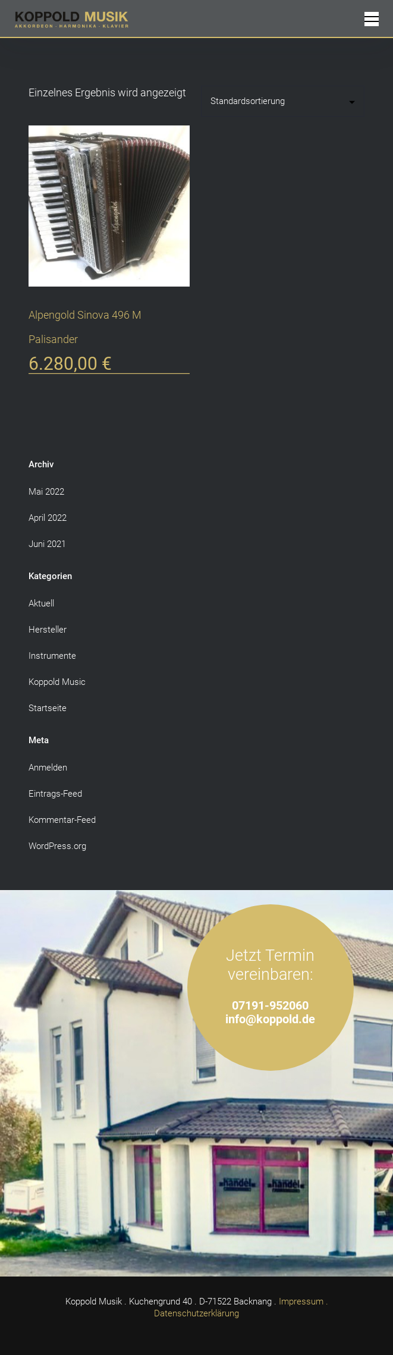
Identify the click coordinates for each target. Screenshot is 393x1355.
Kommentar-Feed (62, 820)
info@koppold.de (270, 1019)
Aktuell (41, 603)
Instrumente (52, 655)
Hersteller (48, 629)
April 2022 (48, 518)
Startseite (48, 708)
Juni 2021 (47, 544)
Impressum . (303, 1301)
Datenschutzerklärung (196, 1313)
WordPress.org (57, 846)
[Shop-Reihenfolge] (282, 101)
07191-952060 (270, 1006)
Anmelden (48, 767)
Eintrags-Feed (55, 793)
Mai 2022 (46, 491)
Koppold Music (57, 682)
